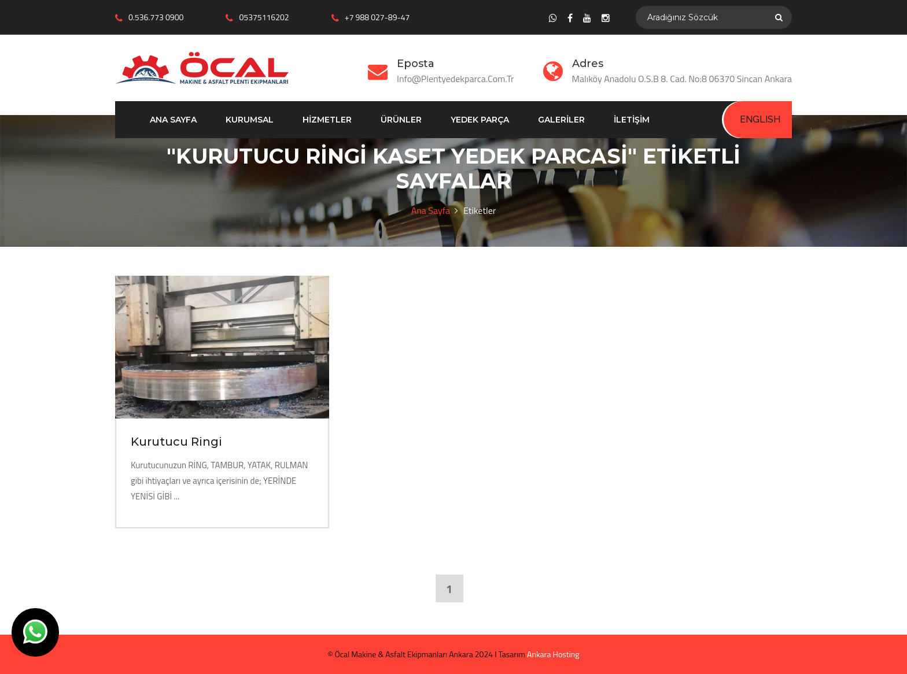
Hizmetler (327, 119)
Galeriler (561, 119)
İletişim (632, 119)
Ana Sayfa (173, 119)
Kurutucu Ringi (176, 442)
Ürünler (401, 119)
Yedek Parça (480, 119)
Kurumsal (250, 119)
